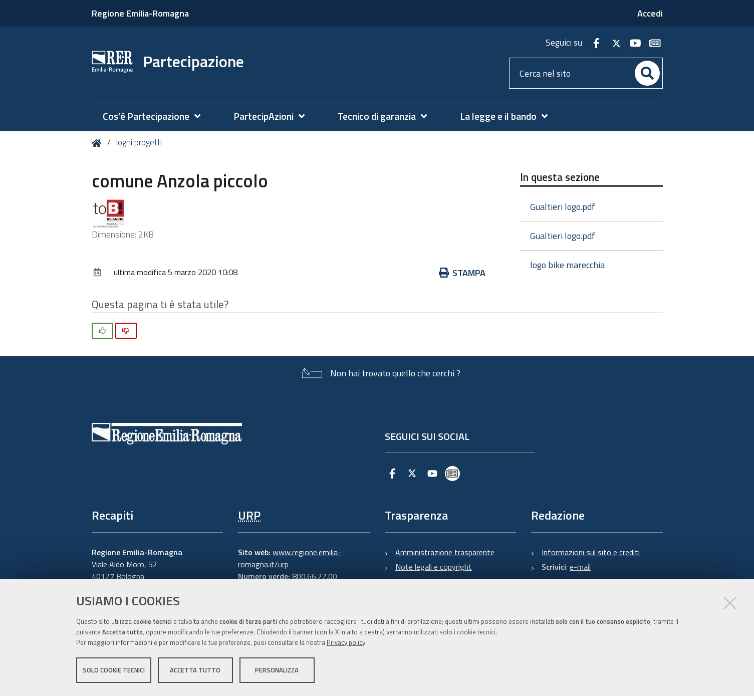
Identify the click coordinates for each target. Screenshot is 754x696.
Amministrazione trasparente (444, 552)
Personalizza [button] (277, 670)
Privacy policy (346, 642)
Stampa (462, 273)
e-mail (580, 567)
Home (98, 143)
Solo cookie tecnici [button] (114, 670)
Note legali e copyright (433, 567)
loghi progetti (139, 142)
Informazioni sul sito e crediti (591, 552)
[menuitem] (156, 116)
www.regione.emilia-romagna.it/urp (289, 558)
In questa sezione (560, 177)
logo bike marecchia (567, 265)
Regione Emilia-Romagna (140, 13)
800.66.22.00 (314, 576)
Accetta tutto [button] (195, 670)
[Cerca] (647, 73)
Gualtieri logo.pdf (562, 206)
